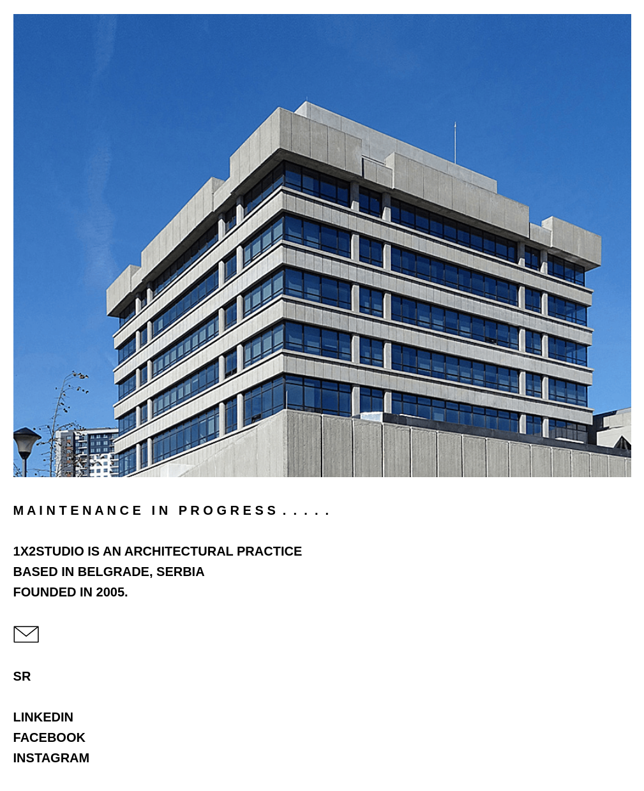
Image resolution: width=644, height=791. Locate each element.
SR (22, 676)
